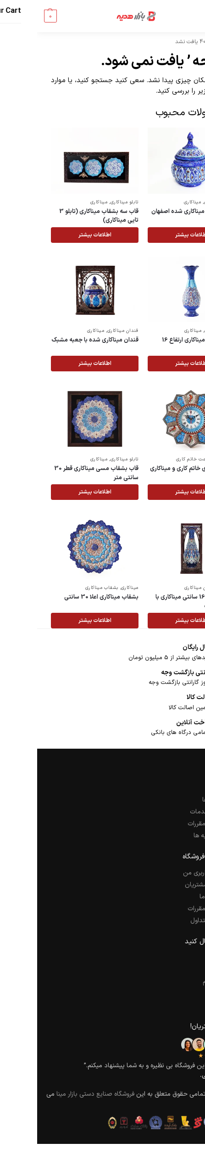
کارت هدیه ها (173, 835)
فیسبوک (181, 958)
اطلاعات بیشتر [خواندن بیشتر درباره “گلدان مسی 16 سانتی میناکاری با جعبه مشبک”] (154, 620)
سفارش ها (178, 800)
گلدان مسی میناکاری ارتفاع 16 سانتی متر (161, 345)
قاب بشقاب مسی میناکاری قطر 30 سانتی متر (59, 473)
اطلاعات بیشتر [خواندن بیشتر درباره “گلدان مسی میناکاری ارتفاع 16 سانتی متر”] (154, 363)
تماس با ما (176, 897)
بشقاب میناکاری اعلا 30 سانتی (64, 597)
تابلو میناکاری (87, 202)
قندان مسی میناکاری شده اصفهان (156, 211)
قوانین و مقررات (170, 824)
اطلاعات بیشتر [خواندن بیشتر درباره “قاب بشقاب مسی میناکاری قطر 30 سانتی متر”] (57, 492)
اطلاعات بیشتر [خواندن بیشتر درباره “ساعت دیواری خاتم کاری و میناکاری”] (154, 492)
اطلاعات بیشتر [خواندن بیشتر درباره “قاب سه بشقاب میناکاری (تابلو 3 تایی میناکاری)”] (57, 235)
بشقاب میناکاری (64, 587)
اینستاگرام (178, 981)
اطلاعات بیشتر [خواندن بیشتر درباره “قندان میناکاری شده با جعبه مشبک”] (57, 363)
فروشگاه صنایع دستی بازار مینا (58, 1094)
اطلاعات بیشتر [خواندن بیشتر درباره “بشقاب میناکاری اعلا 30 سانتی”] (57, 620)
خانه (186, 42)
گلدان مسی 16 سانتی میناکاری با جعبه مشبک (158, 602)
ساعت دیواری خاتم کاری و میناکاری (155, 469)
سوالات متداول (172, 920)
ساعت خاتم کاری (156, 459)
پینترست (180, 993)
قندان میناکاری (182, 202)
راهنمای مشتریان (169, 885)
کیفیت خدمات (172, 812)
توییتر (183, 970)
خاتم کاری (187, 459)
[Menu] (177, 16)
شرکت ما (179, 788)
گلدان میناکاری (182, 330)
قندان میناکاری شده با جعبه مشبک (57, 340)
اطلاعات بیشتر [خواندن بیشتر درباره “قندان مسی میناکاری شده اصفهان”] (154, 235)
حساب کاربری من (168, 873)
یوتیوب (181, 1005)
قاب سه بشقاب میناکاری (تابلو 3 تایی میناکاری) (61, 216)
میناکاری (155, 202)
